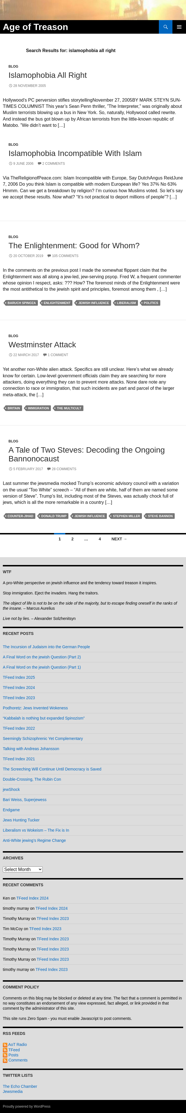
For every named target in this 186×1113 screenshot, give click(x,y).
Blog (13, 67)
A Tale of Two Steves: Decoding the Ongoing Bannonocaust (86, 454)
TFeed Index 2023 (19, 697)
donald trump (53, 516)
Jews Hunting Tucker (21, 820)
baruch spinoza (22, 303)
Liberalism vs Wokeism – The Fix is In (36, 830)
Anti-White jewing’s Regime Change (34, 840)
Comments (15, 1060)
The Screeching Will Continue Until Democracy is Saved (52, 769)
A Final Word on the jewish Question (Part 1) (42, 667)
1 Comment (58, 355)
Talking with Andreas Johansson (31, 748)
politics (151, 303)
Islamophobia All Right (47, 75)
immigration (38, 408)
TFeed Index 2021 (19, 759)
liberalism (126, 303)
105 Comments (65, 256)
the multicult (69, 408)
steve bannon (160, 516)
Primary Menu (179, 27)
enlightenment (57, 303)
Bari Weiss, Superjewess (25, 799)
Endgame (11, 810)
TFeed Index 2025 (19, 677)
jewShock (11, 789)
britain (14, 408)
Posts (10, 1055)
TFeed (11, 1050)
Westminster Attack (42, 344)
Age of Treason (35, 27)
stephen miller (126, 516)
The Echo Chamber (20, 1086)
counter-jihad (20, 516)
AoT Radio (15, 1044)
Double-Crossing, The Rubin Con (32, 779)
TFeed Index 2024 (19, 687)
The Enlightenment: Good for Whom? (74, 245)
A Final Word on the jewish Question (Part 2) (42, 657)
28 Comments (64, 469)
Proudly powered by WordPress (27, 1106)
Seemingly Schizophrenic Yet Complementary (43, 738)
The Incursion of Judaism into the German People (46, 647)
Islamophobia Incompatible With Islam (75, 153)
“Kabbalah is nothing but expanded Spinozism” (44, 718)
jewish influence (93, 303)
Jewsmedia (13, 1091)
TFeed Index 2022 (19, 728)
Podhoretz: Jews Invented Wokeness (35, 708)
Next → (119, 539)
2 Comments (53, 164)
